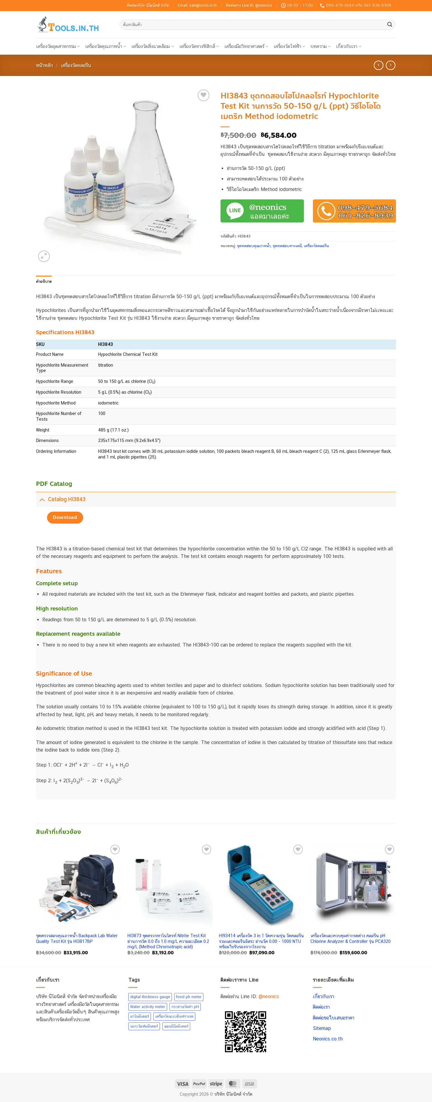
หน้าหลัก (44, 65)
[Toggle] (42, 499)
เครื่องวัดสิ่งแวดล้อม (152, 46)
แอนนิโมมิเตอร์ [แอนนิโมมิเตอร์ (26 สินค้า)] (176, 1026)
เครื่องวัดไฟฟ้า (289, 46)
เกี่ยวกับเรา (348, 46)
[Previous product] (390, 65)
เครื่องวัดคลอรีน (76, 65)
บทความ (320, 46)
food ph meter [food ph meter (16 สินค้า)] (189, 997)
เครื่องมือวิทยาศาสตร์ (246, 46)
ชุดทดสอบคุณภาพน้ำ (254, 246)
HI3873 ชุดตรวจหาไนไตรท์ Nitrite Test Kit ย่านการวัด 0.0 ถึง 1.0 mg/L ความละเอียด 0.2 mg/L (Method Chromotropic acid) (168, 941)
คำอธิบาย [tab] (44, 281)
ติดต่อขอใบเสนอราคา (333, 1018)
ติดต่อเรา (321, 1007)
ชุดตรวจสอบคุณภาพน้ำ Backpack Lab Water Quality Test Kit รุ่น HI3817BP (77, 938)
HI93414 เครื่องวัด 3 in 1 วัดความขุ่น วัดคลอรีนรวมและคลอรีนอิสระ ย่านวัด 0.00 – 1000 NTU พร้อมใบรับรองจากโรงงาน (261, 941)
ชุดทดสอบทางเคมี (287, 246)
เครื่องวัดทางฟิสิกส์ (199, 46)
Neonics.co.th (328, 1039)
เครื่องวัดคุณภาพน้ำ (105, 46)
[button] (44, 256)
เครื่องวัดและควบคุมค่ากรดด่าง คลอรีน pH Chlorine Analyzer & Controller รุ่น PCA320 (350, 938)
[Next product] (378, 65)
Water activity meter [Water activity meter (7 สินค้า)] (147, 1006)
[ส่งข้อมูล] (390, 25)
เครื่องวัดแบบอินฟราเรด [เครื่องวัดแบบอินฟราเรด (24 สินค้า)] (174, 1016)
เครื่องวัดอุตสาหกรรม (58, 46)
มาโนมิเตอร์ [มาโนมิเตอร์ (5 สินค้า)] (139, 1016)
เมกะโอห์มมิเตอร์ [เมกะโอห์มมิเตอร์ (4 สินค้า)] (144, 1026)
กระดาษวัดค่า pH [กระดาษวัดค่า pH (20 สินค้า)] (185, 1006)
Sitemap (322, 1028)
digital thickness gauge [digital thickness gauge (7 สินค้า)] (150, 997)
